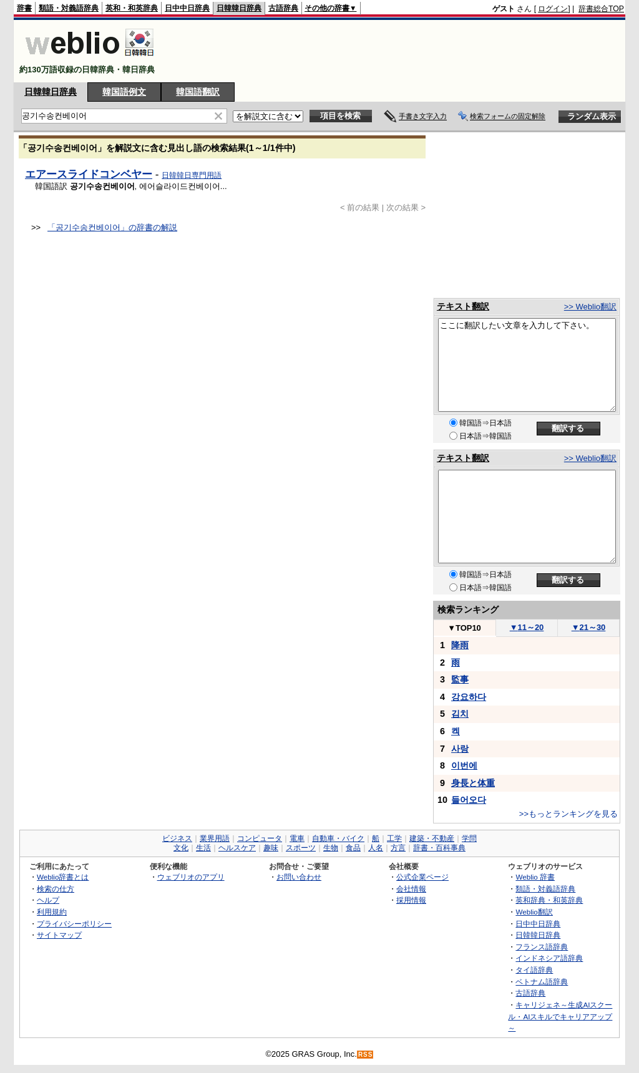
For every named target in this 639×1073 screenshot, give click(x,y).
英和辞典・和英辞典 (549, 900)
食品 (353, 848)
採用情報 (411, 900)
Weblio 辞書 (535, 877)
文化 (180, 848)
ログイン (553, 8)
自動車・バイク (338, 838)
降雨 (460, 645)
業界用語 (215, 838)
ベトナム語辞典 (541, 982)
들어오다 (468, 800)
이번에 (464, 765)
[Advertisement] (397, 51)
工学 (394, 838)
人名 (375, 848)
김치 (460, 714)
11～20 (527, 627)
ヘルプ (48, 900)
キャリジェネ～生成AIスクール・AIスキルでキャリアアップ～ (560, 1016)
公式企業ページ (422, 877)
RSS (365, 1054)
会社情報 (411, 889)
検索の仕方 (55, 889)
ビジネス (177, 838)
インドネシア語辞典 (549, 958)
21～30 (589, 627)
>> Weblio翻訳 (590, 306)
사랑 (460, 749)
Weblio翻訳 (533, 912)
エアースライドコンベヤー (88, 174)
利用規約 (52, 912)
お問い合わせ (298, 877)
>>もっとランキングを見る (568, 813)
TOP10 (464, 628)
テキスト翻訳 (463, 306)
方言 (398, 848)
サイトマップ (59, 935)
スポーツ (301, 848)
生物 (330, 848)
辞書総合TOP (601, 8)
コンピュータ (259, 838)
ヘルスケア (237, 848)
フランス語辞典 (541, 947)
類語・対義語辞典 (69, 8)
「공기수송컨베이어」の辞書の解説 (112, 227)
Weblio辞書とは (63, 877)
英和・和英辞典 (131, 8)
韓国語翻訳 (198, 92)
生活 (203, 848)
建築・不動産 (431, 838)
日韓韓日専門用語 (192, 175)
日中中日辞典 (187, 8)
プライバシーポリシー (74, 924)
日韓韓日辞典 (239, 8)
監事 (460, 679)
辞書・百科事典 (439, 848)
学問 (469, 838)
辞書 (24, 8)
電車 (297, 838)
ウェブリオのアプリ (191, 877)
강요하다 (468, 697)
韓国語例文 (124, 92)
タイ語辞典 (534, 970)
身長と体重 (473, 783)
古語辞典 (283, 8)
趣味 (270, 848)
